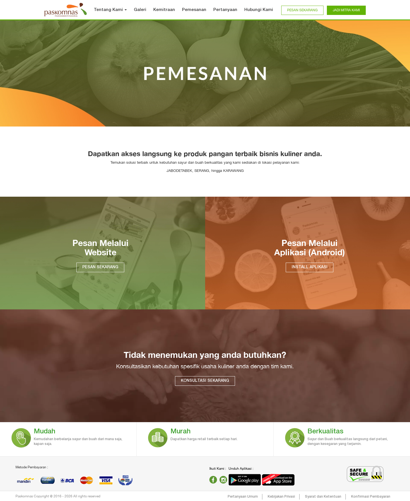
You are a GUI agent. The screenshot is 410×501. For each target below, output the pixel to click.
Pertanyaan (225, 10)
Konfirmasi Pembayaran (370, 496)
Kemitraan (164, 10)
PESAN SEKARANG (302, 10)
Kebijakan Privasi (281, 496)
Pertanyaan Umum (243, 496)
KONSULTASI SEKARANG (205, 381)
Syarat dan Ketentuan (323, 496)
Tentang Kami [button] (110, 10)
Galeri (140, 10)
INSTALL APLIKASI (309, 267)
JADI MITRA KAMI (346, 10)
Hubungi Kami (258, 10)
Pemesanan (194, 10)
